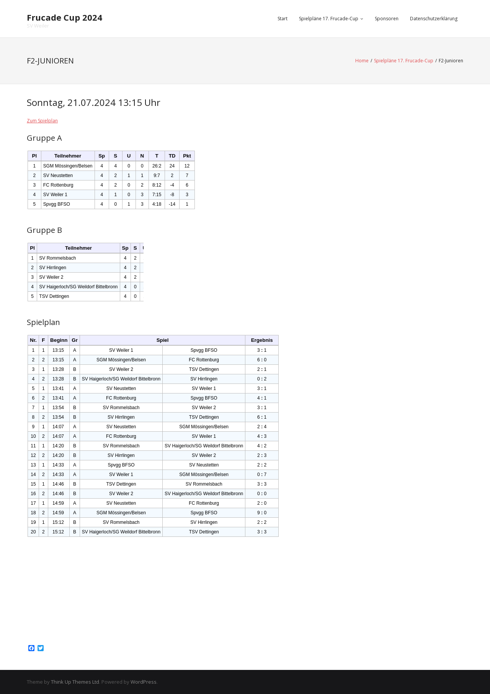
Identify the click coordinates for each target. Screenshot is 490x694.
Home (362, 60)
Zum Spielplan (42, 120)
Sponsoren (387, 18)
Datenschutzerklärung (433, 18)
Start (282, 18)
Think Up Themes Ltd (75, 681)
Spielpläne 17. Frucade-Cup (328, 18)
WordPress (144, 681)
